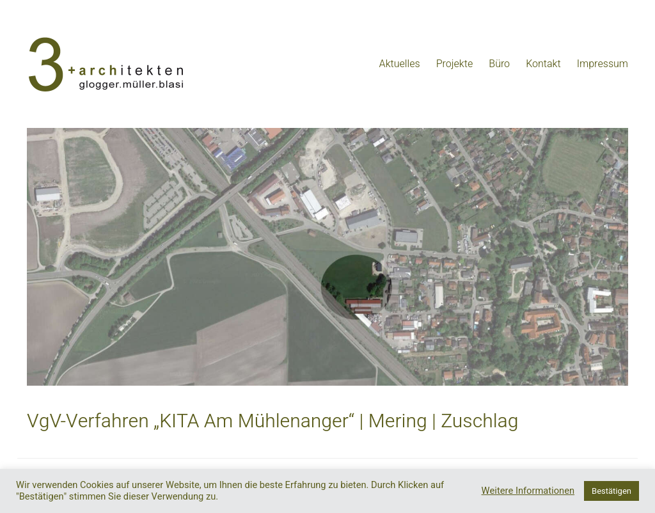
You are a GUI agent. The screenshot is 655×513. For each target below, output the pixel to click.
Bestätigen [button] (611, 491)
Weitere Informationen (528, 491)
